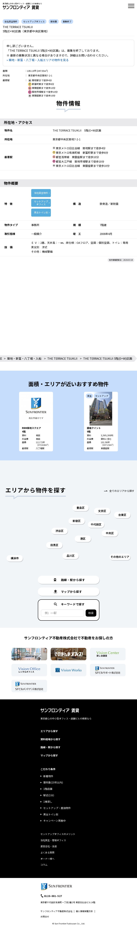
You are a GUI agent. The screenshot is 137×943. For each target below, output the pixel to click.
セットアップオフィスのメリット (57, 834)
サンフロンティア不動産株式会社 (56, 911)
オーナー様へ (47, 858)
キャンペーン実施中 (54, 820)
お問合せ (44, 916)
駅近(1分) (48, 795)
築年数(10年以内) (53, 782)
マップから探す (49, 755)
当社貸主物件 (41, 193)
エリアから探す (49, 731)
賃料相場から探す (50, 739)
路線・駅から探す (50, 747)
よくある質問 (47, 852)
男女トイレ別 (41, 212)
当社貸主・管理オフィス (53, 840)
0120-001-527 (53, 896)
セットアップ (41, 203)
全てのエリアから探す (121, 491)
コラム (43, 864)
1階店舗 (47, 789)
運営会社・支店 (48, 846)
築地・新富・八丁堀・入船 (24, 358)
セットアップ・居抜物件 (57, 808)
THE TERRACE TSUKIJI (62, 358)
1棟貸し (47, 801)
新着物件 (48, 776)
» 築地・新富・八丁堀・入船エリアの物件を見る (38, 60)
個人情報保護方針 (84, 911)
